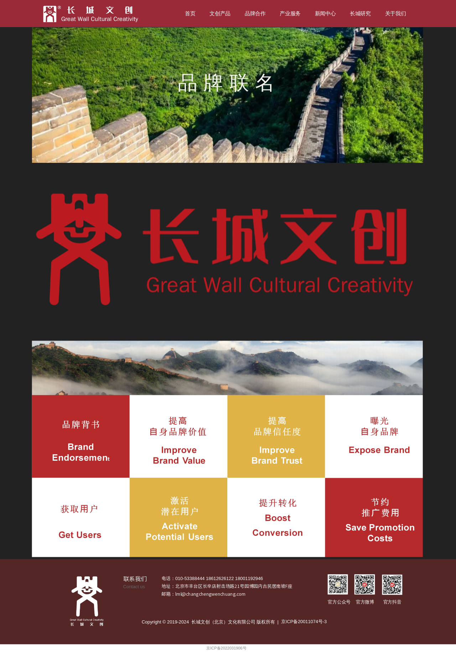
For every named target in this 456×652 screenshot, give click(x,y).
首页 (190, 13)
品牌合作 (255, 13)
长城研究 (360, 13)
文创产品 (219, 13)
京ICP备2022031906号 (226, 648)
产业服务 (290, 13)
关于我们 (395, 13)
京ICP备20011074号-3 (304, 621)
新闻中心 (325, 13)
